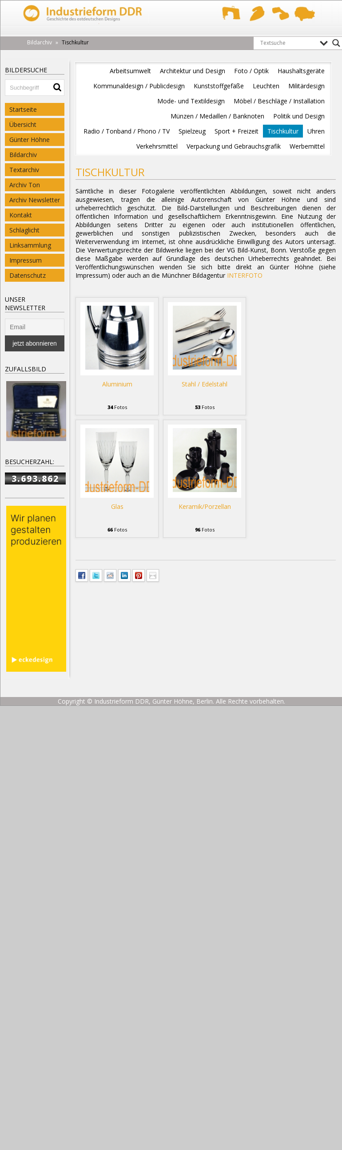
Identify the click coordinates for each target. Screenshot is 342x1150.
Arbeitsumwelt (130, 71)
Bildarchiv (23, 154)
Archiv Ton (24, 185)
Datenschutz (27, 275)
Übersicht (22, 124)
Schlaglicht (24, 230)
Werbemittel (307, 146)
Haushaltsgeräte (301, 71)
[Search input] (287, 43)
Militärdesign (306, 86)
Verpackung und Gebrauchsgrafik (234, 146)
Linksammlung (30, 245)
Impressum (25, 260)
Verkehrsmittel (157, 146)
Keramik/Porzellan (205, 506)
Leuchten (266, 86)
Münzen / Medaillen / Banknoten (217, 116)
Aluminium (117, 384)
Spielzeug (192, 131)
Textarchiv (24, 169)
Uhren (316, 131)
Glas (117, 506)
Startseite (23, 109)
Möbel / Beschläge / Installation (279, 101)
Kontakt (20, 215)
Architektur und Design (192, 71)
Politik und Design (299, 116)
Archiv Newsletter (34, 200)
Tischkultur (282, 131)
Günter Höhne (29, 139)
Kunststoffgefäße (219, 86)
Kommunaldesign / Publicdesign (139, 86)
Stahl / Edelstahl (204, 384)
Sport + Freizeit (236, 131)
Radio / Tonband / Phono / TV (127, 131)
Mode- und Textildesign (191, 101)
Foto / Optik (251, 71)
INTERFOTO (244, 275)
